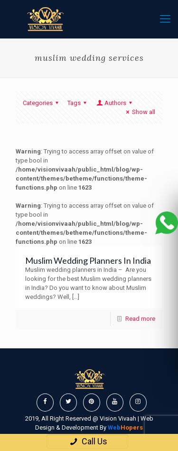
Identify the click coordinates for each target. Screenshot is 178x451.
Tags (78, 102)
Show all (139, 111)
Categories (42, 102)
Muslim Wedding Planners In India (88, 260)
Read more (140, 318)
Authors (114, 102)
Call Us (87, 441)
